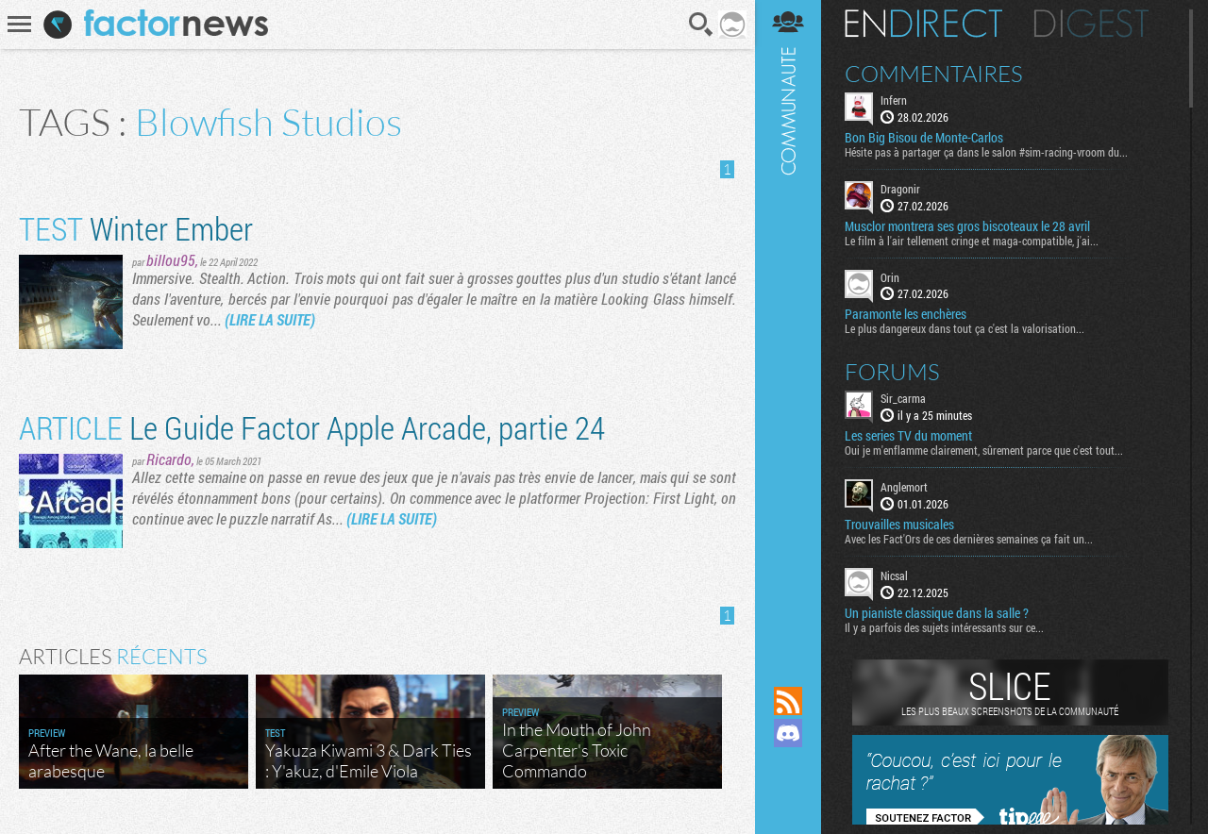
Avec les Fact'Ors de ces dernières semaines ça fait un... (969, 538)
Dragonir (900, 188)
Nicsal (894, 575)
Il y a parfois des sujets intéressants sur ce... (944, 627)
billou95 (170, 260)
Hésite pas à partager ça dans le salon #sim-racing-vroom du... (986, 151)
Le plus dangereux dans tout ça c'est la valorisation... (964, 328)
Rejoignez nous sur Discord (788, 733)
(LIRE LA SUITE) (270, 319)
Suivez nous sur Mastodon (788, 765)
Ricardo (169, 459)
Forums (892, 372)
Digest (1091, 23)
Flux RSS (788, 701)
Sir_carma (903, 398)
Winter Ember (136, 228)
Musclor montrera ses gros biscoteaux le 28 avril (967, 226)
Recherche (701, 24)
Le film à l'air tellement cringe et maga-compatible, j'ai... (972, 240)
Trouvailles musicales (899, 524)
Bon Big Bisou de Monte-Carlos (924, 137)
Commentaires (934, 73)
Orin (890, 277)
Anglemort (904, 486)
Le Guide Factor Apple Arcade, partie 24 (312, 427)
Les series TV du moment (908, 435)
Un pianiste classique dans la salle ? (937, 613)
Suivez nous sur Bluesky (788, 797)
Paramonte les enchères (905, 314)
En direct (923, 23)
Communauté (788, 325)
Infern (894, 100)
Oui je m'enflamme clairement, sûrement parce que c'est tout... (984, 450)
